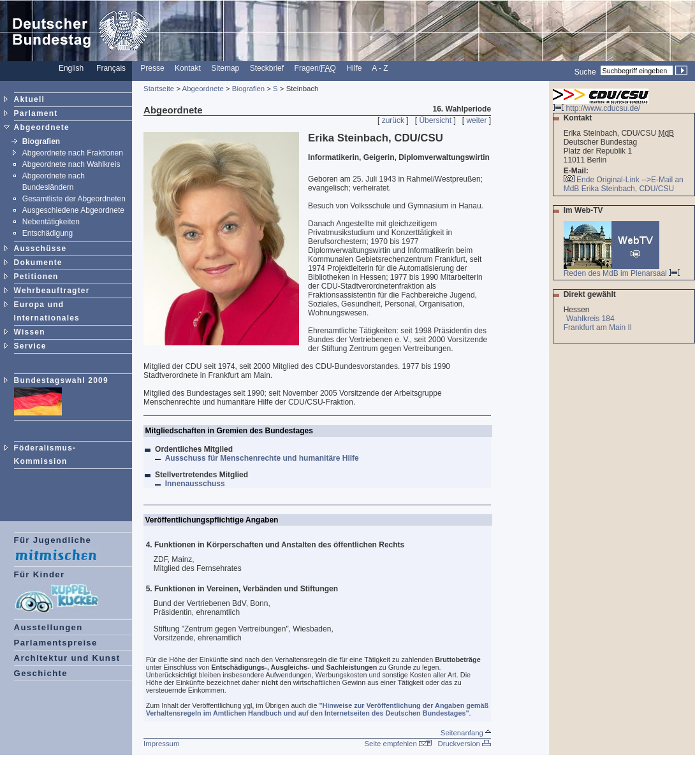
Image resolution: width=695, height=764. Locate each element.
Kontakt (188, 68)
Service (30, 346)
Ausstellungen (48, 627)
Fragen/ (315, 68)
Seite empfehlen (398, 743)
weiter (476, 120)
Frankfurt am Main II (599, 327)
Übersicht (435, 120)
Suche (585, 71)
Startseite (158, 88)
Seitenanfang (466, 733)
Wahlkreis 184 (590, 318)
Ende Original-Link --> (613, 179)
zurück (393, 120)
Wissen (29, 332)
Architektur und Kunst (67, 658)
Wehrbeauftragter (52, 290)
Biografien (41, 141)
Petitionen (36, 276)
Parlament (36, 113)
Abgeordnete (42, 127)
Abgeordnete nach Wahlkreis (71, 164)
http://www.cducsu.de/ (600, 105)
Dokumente (38, 262)
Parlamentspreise (56, 642)
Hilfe (354, 68)
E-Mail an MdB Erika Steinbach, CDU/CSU (624, 184)
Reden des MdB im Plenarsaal (622, 270)
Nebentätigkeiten (51, 221)
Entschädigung (47, 233)
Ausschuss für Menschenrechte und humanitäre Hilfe (263, 458)
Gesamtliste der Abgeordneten (74, 198)
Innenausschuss (196, 483)
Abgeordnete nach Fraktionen (72, 152)
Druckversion (464, 743)
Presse (152, 68)
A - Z (380, 68)
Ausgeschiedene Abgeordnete (73, 210)
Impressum (161, 743)
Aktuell (29, 99)
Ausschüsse (40, 248)
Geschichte (41, 673)
